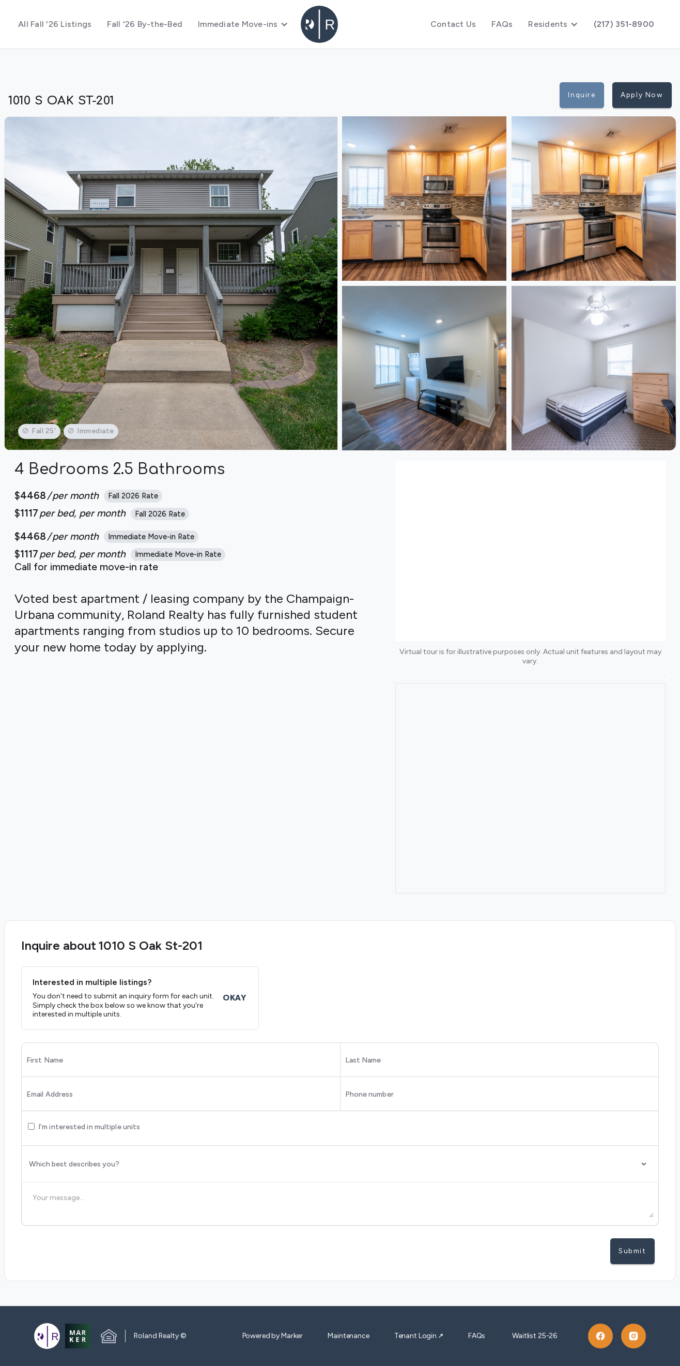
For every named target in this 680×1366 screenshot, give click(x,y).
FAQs (502, 24)
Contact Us (453, 24)
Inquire (581, 94)
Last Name (363, 1060)
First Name (44, 1060)
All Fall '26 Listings (54, 24)
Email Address (49, 1094)
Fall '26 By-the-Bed (144, 24)
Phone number (369, 1094)
